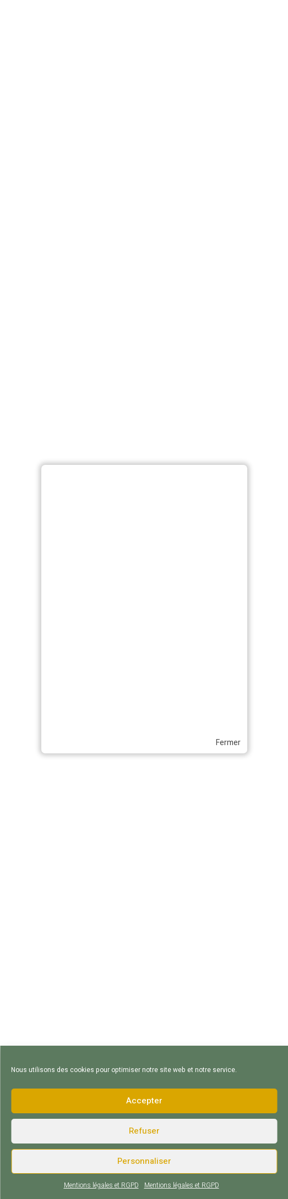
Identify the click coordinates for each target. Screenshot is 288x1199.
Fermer (228, 742)
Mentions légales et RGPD (101, 1185)
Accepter (144, 1101)
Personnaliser (144, 1161)
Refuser (144, 1131)
